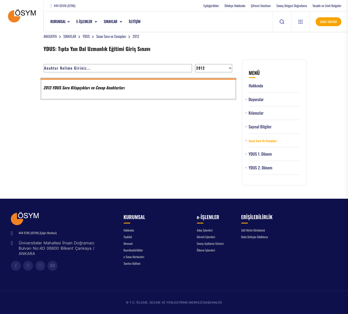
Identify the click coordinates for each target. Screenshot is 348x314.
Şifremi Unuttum (261, 5)
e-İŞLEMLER (84, 21)
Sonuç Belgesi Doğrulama (291, 5)
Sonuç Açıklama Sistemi (210, 243)
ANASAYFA (50, 36)
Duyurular (256, 99)
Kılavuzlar (256, 113)
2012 (135, 36)
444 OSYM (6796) (64, 5)
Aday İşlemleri (205, 230)
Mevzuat (128, 243)
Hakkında (256, 85)
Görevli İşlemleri (206, 236)
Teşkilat (128, 236)
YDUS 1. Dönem (260, 154)
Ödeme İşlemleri (206, 250)
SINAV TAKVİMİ (328, 21)
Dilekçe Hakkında (235, 5)
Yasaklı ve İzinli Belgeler (326, 5)
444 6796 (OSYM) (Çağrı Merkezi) (38, 232)
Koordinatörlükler (133, 250)
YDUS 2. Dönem (260, 168)
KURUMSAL (58, 21)
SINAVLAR (111, 21)
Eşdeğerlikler (211, 5)
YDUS (86, 36)
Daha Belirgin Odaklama (254, 236)
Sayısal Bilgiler (260, 127)
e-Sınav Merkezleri (134, 256)
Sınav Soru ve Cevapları (111, 36)
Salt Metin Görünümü (253, 230)
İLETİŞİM (134, 21)
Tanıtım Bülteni (132, 263)
